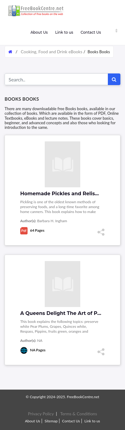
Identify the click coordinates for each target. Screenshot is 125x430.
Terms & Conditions (78, 413)
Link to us (64, 32)
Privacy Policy (41, 413)
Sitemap (51, 421)
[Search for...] (56, 79)
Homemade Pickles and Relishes (62, 193)
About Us (38, 32)
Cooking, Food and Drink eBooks (51, 51)
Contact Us (91, 32)
